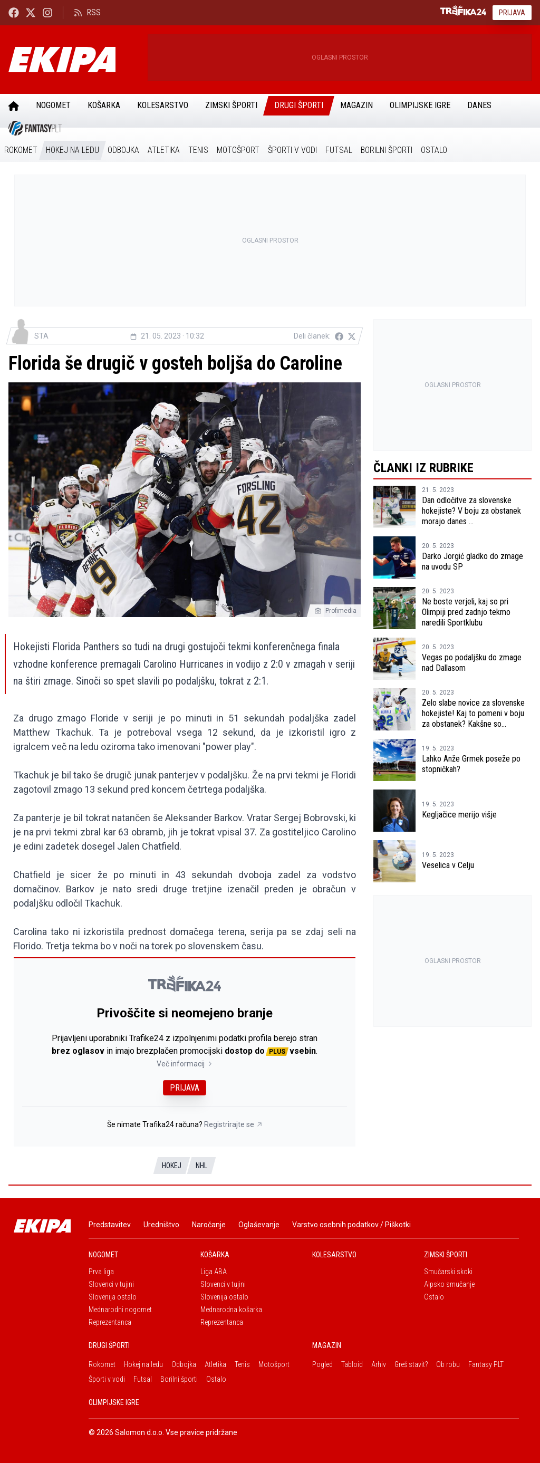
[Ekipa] (73, 59)
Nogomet (53, 105)
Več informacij (185, 1064)
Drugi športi (298, 105)
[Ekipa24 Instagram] (47, 12)
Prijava (512, 12)
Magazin (356, 105)
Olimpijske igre (420, 105)
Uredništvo (161, 1224)
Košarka (104, 105)
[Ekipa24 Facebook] (13, 12)
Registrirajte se (233, 1124)
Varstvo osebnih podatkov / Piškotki (351, 1224)
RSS (87, 12)
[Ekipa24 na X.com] (30, 12)
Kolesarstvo (162, 105)
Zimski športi (231, 105)
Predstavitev (110, 1224)
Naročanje (209, 1224)
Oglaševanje (258, 1224)
